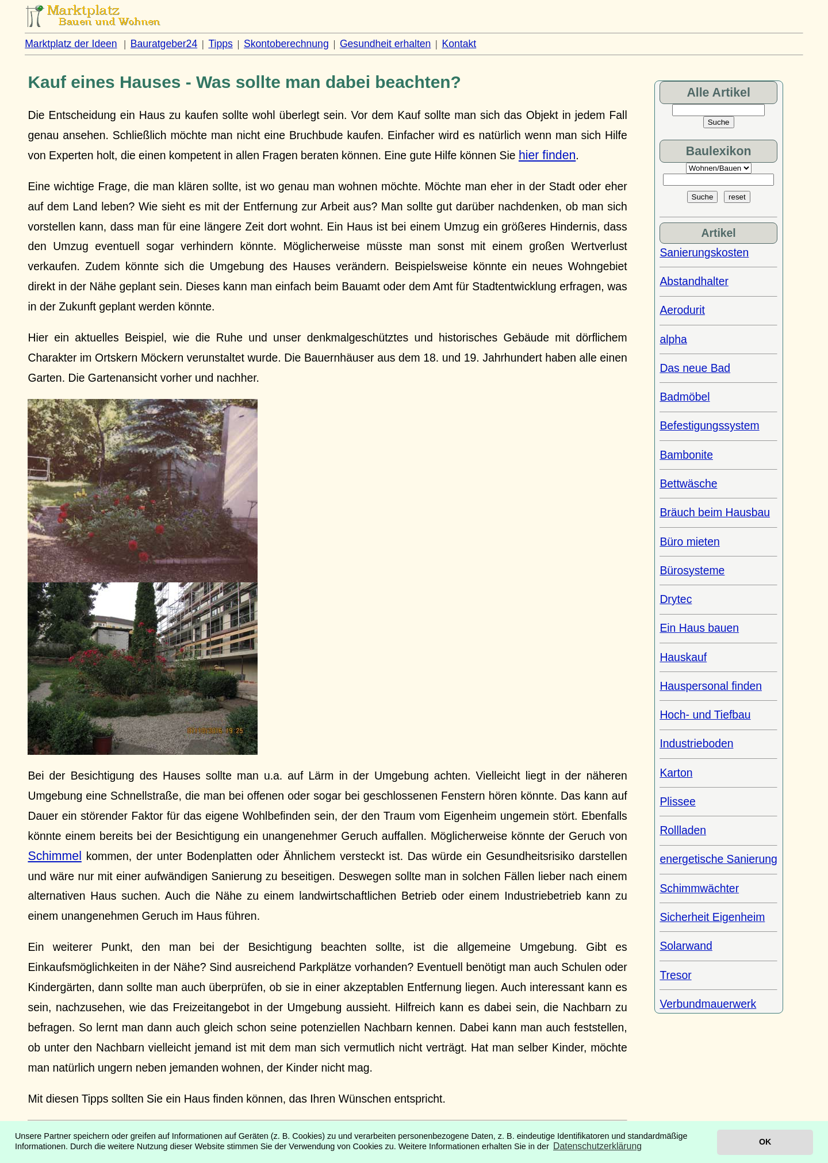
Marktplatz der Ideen (71, 43)
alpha (673, 339)
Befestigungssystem (709, 425)
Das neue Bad (695, 368)
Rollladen (683, 830)
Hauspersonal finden (711, 686)
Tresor (675, 975)
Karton (676, 772)
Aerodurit (682, 310)
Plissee (677, 801)
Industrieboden (696, 743)
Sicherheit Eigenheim (712, 917)
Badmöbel (685, 396)
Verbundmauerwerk (708, 1003)
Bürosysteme (692, 570)
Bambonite (686, 454)
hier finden (547, 155)
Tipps (220, 43)
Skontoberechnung (286, 43)
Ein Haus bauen (699, 627)
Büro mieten (689, 541)
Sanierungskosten (704, 252)
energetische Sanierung (718, 859)
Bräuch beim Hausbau (715, 512)
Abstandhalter (694, 281)
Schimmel (54, 856)
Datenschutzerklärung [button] (597, 1146)
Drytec (676, 599)
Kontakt (459, 43)
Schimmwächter (699, 888)
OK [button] (765, 1141)
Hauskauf (683, 657)
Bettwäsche (688, 483)
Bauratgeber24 (164, 43)
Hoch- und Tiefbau (705, 714)
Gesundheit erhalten (385, 43)
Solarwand (686, 945)
